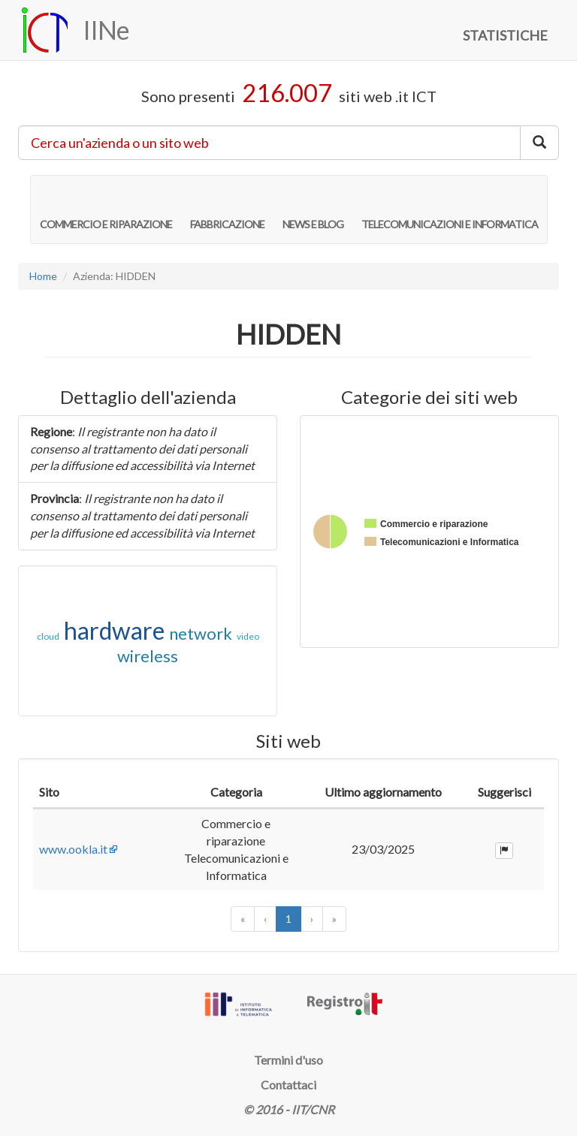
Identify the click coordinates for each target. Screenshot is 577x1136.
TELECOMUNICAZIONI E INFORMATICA (449, 209)
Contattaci (288, 1084)
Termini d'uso (288, 1060)
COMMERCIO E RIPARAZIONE (106, 209)
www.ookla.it (73, 849)
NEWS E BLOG (312, 209)
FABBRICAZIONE (227, 209)
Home (43, 276)
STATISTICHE (505, 35)
